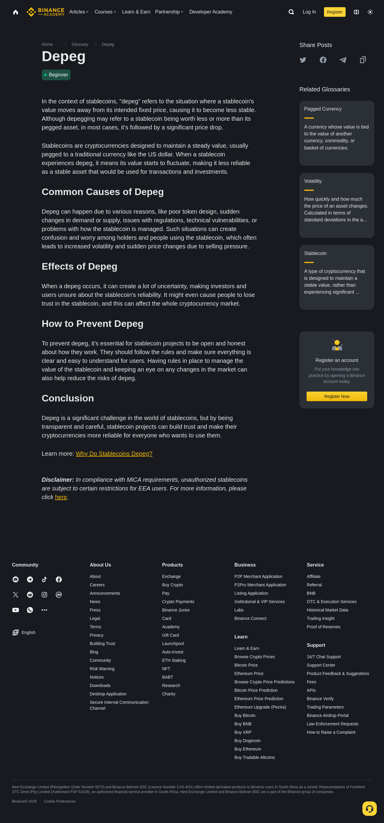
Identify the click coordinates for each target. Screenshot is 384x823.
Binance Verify (320, 698)
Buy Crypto (172, 584)
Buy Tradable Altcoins (255, 757)
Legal (95, 618)
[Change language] (356, 12)
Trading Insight (320, 618)
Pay (165, 593)
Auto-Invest (172, 652)
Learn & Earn (247, 648)
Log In (309, 11)
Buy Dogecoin (248, 740)
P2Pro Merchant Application (260, 584)
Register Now (337, 396)
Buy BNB (243, 723)
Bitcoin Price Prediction (256, 690)
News (95, 601)
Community (100, 660)
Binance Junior (176, 610)
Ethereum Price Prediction (259, 698)
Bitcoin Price (246, 665)
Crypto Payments (178, 601)
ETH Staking (174, 660)
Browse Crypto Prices (255, 656)
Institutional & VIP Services (260, 601)
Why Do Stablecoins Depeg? (114, 453)
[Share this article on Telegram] (342, 60)
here (61, 497)
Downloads (100, 685)
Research (171, 685)
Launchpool (173, 643)
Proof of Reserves (323, 626)
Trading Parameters (325, 707)
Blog (94, 652)
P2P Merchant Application (259, 576)
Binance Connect (251, 618)
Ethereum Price (249, 673)
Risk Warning (102, 668)
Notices (97, 677)
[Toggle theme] (370, 12)
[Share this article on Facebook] (323, 60)
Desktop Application (108, 693)
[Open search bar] (289, 12)
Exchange (171, 576)
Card (166, 618)
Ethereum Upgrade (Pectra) (260, 707)
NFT (166, 668)
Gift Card (170, 635)
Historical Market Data (327, 610)
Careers (97, 584)
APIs (311, 690)
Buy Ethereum (248, 749)
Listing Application (251, 593)
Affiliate (314, 576)
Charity (168, 693)
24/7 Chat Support (324, 656)
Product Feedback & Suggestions (338, 673)
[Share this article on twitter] (303, 60)
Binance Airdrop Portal (328, 715)
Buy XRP (243, 732)
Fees (311, 681)
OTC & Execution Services (332, 601)
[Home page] (45, 12)
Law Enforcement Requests (332, 723)
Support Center (321, 665)
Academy (170, 626)
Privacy (97, 635)
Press (95, 610)
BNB (311, 593)
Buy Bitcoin (245, 715)
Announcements (105, 593)
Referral (314, 584)
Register (335, 12)
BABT (167, 677)
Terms (95, 626)
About (95, 576)
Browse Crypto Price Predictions (265, 681)
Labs (239, 610)
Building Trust (102, 643)
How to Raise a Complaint (331, 732)
